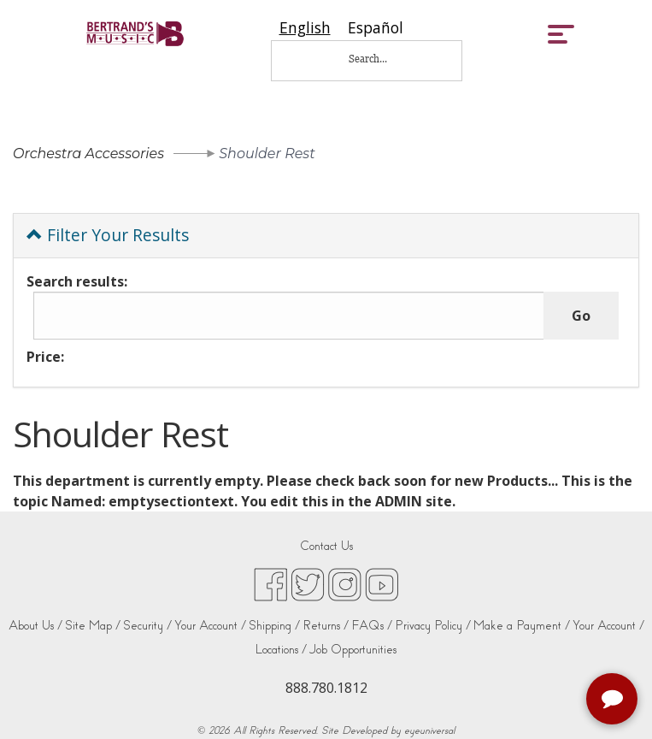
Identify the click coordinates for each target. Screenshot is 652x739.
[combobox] (305, 28)
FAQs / (371, 625)
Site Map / (92, 625)
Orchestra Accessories (88, 153)
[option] (375, 28)
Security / (147, 625)
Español (375, 28)
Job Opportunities (352, 649)
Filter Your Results (107, 234)
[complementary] (613, 700)
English (305, 28)
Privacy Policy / (433, 625)
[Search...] (379, 58)
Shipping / (274, 625)
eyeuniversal (429, 730)
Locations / (281, 649)
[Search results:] (288, 316)
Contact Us (326, 546)
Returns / (326, 625)
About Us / (35, 625)
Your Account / (210, 625)
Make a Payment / (521, 625)
